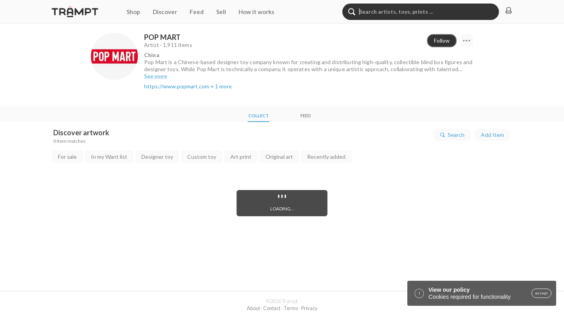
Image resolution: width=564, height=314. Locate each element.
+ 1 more (221, 86)
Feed (197, 11)
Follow (442, 40)
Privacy (309, 308)
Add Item (492, 134)
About (253, 308)
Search (452, 135)
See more (155, 76)
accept (541, 293)
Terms (291, 308)
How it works (256, 11)
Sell (221, 11)
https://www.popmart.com (176, 86)
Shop (133, 11)
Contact (271, 308)
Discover (165, 11)
